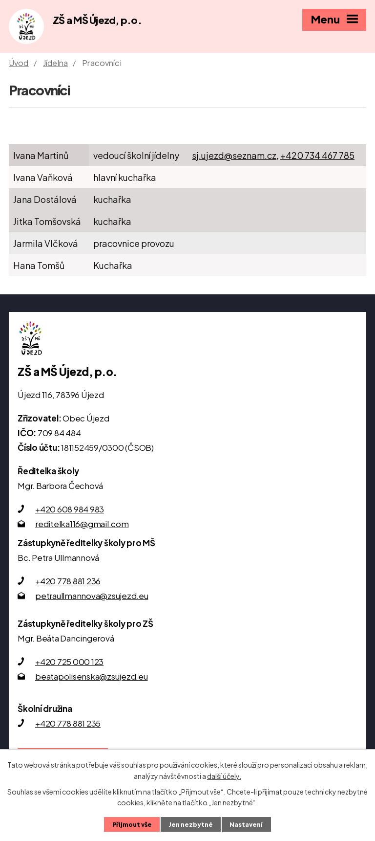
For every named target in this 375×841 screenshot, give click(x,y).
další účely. (224, 775)
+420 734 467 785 (317, 155)
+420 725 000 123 (69, 661)
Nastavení (246, 824)
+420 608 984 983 (69, 509)
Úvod (19, 63)
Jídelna (55, 63)
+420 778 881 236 (68, 580)
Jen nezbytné (190, 824)
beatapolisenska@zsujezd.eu (91, 676)
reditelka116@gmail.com (82, 523)
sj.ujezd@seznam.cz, (235, 155)
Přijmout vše (132, 824)
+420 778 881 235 (68, 723)
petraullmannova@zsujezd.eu (91, 595)
